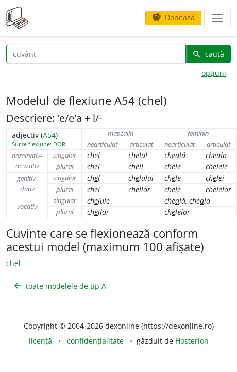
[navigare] (217, 18)
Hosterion (192, 341)
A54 (49, 135)
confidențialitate (95, 341)
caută (208, 54)
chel (13, 263)
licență (40, 341)
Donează (173, 17)
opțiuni (213, 73)
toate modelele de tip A (59, 286)
